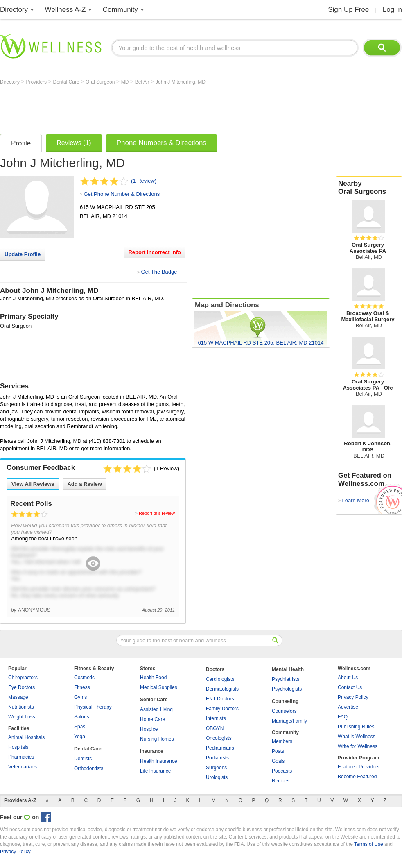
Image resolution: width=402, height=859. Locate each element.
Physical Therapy (93, 707)
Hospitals (18, 747)
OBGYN (215, 728)
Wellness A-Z (65, 10)
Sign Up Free (348, 10)
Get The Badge (159, 272)
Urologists (217, 777)
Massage (18, 697)
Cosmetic (84, 677)
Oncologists (219, 738)
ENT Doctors (220, 699)
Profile (21, 143)
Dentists (83, 759)
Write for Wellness (357, 746)
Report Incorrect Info (154, 252)
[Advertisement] (149, 107)
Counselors (284, 711)
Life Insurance (155, 771)
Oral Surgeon (101, 82)
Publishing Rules (356, 727)
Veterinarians (22, 767)
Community (120, 10)
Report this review (157, 513)
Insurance (151, 751)
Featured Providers (358, 767)
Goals (278, 761)
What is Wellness (356, 736)
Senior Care (153, 700)
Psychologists (287, 689)
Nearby (369, 187)
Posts (278, 751)
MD (125, 82)
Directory (14, 10)
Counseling (285, 701)
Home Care (152, 719)
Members (282, 741)
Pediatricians (220, 748)
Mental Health (288, 669)
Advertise (348, 707)
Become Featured (357, 777)
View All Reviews (32, 484)
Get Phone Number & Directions (122, 194)
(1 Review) (143, 181)
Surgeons (216, 768)
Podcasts (282, 771)
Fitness (82, 687)
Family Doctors (222, 709)
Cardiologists (220, 679)
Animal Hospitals (26, 737)
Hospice (149, 729)
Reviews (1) (73, 142)
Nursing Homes (157, 739)
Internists (216, 718)
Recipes (280, 781)
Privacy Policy (353, 697)
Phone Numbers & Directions (161, 143)
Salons (81, 717)
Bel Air (143, 82)
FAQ (343, 717)
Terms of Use (368, 844)
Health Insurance (158, 761)
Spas (79, 727)
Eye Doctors (21, 687)
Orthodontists (88, 768)
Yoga (79, 736)
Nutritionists (21, 707)
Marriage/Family (289, 721)
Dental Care (67, 82)
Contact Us (350, 687)
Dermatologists (222, 689)
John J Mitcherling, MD (181, 82)
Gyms (80, 697)
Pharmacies (21, 757)
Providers (37, 82)
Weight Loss (21, 717)
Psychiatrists (285, 679)
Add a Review (84, 484)
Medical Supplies (158, 687)
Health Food (153, 677)
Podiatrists (217, 758)
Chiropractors (23, 677)
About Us (348, 677)
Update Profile (23, 254)
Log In (392, 10)
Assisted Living (156, 709)
